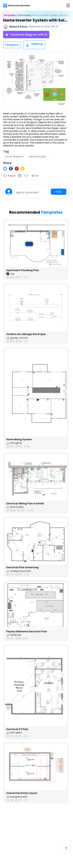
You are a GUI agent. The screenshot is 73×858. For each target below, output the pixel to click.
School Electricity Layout (21, 793)
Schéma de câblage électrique (26, 334)
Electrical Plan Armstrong (22, 567)
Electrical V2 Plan (17, 729)
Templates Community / (18, 15)
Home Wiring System (19, 439)
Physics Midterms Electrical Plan (26, 631)
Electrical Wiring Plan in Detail (25, 503)
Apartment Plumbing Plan (22, 270)
